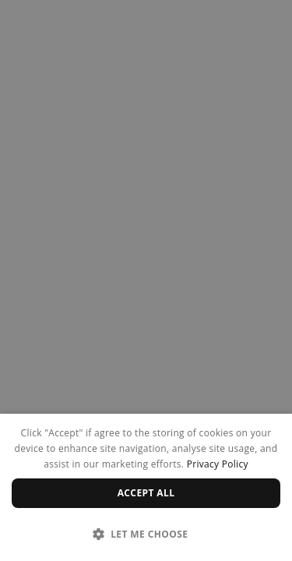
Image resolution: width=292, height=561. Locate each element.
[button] (146, 533)
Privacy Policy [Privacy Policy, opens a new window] (217, 464)
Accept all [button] (146, 492)
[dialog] (146, 487)
